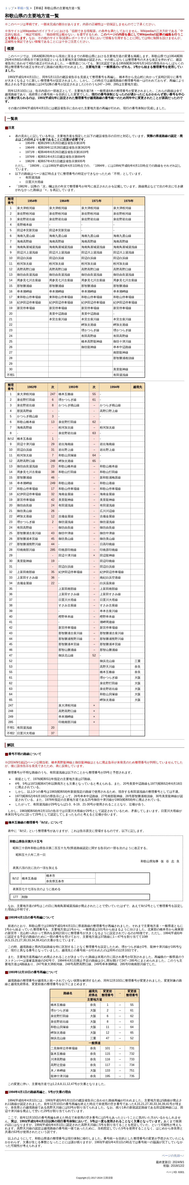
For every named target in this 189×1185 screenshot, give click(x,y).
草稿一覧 (23, 8)
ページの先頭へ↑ (173, 1155)
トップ (9, 8)
